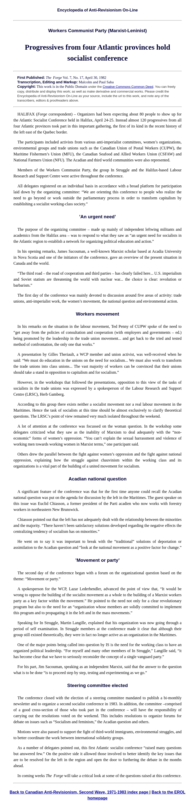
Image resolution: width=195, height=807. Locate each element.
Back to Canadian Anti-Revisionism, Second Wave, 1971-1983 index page (79, 792)
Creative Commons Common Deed (128, 87)
